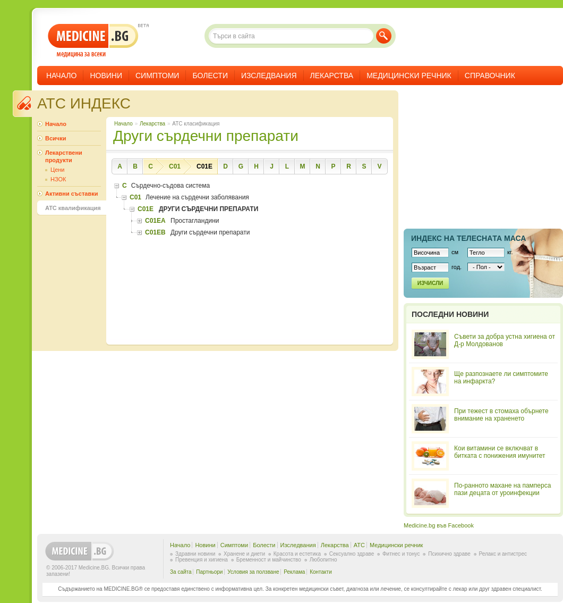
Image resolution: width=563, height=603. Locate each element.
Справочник (490, 75)
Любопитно (323, 560)
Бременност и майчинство (268, 560)
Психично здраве (449, 554)
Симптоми (157, 75)
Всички (55, 138)
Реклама (294, 572)
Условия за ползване (253, 572)
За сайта (181, 572)
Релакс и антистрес (503, 554)
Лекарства (332, 75)
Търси (383, 36)
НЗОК (58, 179)
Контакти (321, 572)
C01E (204, 166)
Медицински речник (408, 75)
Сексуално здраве (351, 554)
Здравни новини (195, 554)
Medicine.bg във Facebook (439, 525)
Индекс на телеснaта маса (468, 238)
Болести (210, 75)
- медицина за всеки (93, 40)
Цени (57, 169)
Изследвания (269, 75)
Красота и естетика (297, 554)
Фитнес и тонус (401, 554)
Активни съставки (71, 193)
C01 (175, 166)
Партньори (209, 572)
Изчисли (430, 283)
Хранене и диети (244, 554)
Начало (61, 75)
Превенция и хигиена (201, 560)
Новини (106, 75)
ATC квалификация (73, 208)
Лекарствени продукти (63, 156)
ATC (359, 545)
